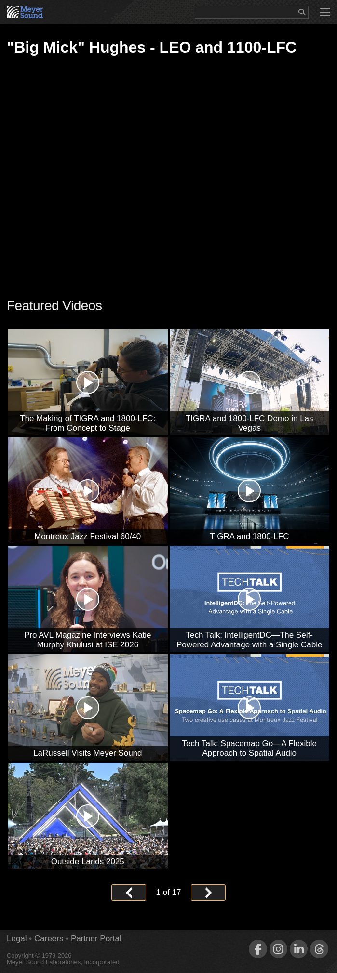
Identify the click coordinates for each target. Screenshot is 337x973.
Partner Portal (96, 938)
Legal (17, 938)
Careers (48, 938)
